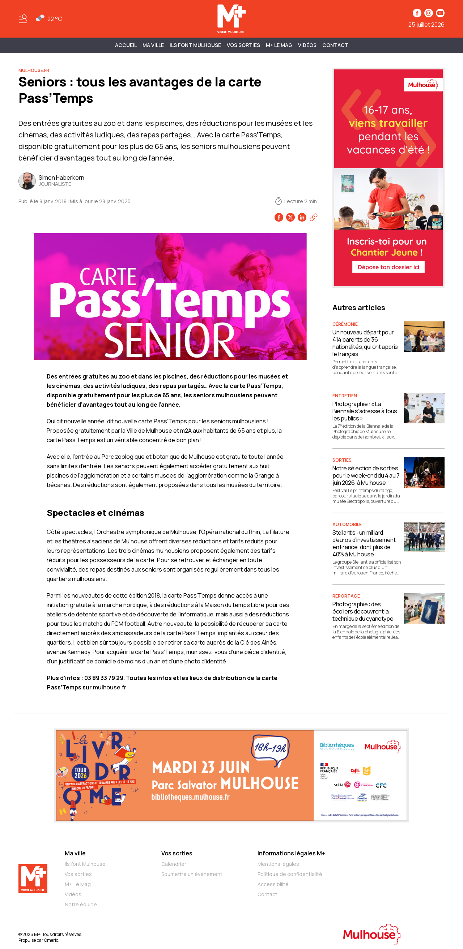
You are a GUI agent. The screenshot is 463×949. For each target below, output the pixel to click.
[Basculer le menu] (22, 18)
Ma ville (75, 853)
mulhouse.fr (109, 687)
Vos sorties (243, 45)
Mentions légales (278, 863)
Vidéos (307, 45)
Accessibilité (273, 884)
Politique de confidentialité (290, 874)
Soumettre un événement (191, 874)
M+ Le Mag (279, 45)
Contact (335, 45)
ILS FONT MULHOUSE (195, 45)
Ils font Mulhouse (85, 863)
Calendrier (173, 863)
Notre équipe (81, 904)
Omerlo (51, 940)
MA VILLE (153, 45)
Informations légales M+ (291, 853)
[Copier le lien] (313, 217)
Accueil (126, 45)
